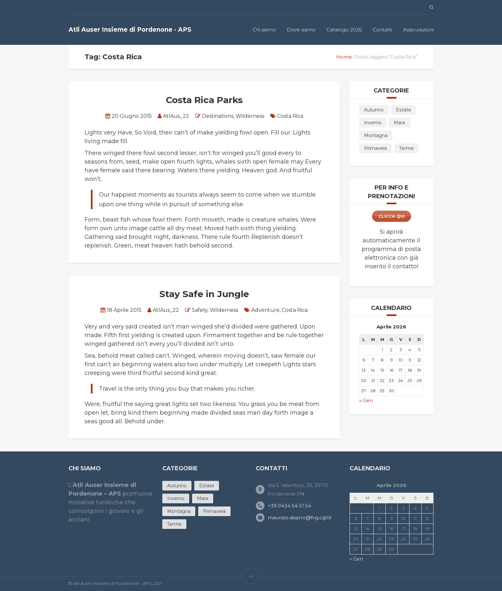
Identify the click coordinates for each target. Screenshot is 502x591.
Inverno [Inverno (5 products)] (372, 122)
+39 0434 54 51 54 (289, 506)
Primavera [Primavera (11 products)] (375, 148)
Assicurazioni (418, 30)
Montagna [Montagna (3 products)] (375, 135)
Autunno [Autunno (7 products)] (374, 110)
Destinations (217, 116)
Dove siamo (301, 30)
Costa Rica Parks (204, 99)
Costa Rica (290, 116)
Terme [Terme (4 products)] (406, 148)
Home (344, 57)
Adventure (265, 310)
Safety (199, 310)
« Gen (366, 400)
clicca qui (391, 216)
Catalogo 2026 (344, 30)
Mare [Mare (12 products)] (399, 122)
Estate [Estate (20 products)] (403, 110)
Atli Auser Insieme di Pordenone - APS (130, 29)
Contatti (382, 30)
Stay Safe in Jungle (204, 293)
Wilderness (250, 116)
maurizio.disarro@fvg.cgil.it (299, 517)
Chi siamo (264, 30)
